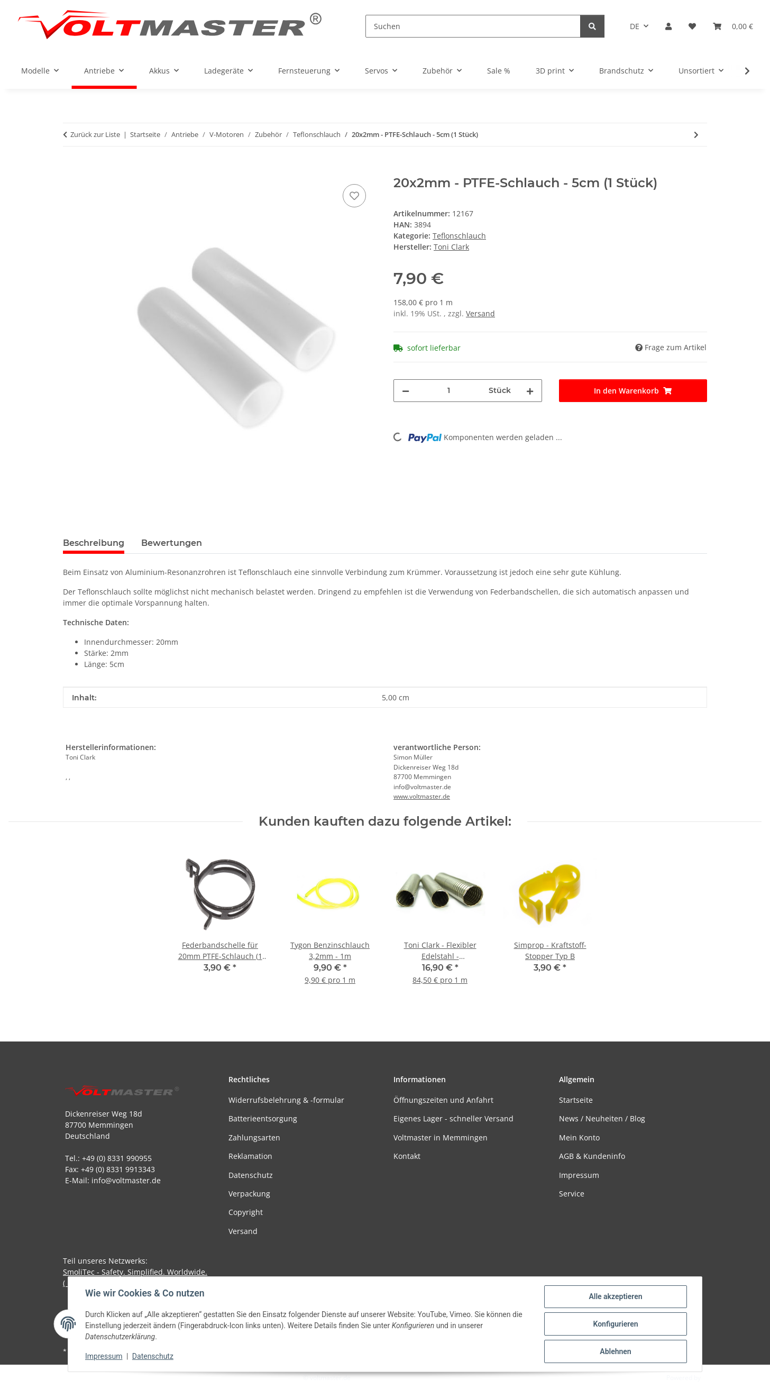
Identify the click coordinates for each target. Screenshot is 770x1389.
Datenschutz (152, 1356)
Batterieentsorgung (262, 1118)
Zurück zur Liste (95, 134)
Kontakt (406, 1156)
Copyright (245, 1212)
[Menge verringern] (405, 390)
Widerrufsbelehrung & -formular (286, 1100)
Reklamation (250, 1156)
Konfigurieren (615, 1324)
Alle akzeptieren (615, 1296)
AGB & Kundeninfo (592, 1156)
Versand (480, 313)
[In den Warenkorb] (71, 170)
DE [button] (634, 26)
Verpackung (249, 1194)
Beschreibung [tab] (93, 543)
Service (571, 1194)
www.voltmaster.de (421, 796)
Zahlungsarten (254, 1137)
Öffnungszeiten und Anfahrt (443, 1100)
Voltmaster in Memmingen (440, 1137)
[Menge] (449, 390)
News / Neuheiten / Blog (602, 1118)
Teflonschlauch (459, 236)
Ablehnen (615, 1351)
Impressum (103, 1356)
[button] (668, 26)
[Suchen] (473, 26)
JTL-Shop (715, 1377)
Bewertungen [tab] (171, 543)
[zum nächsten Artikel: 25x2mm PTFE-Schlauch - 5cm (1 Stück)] (696, 134)
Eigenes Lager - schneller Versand (453, 1118)
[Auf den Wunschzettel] (354, 195)
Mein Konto (579, 1137)
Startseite (576, 1100)
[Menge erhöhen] (530, 390)
